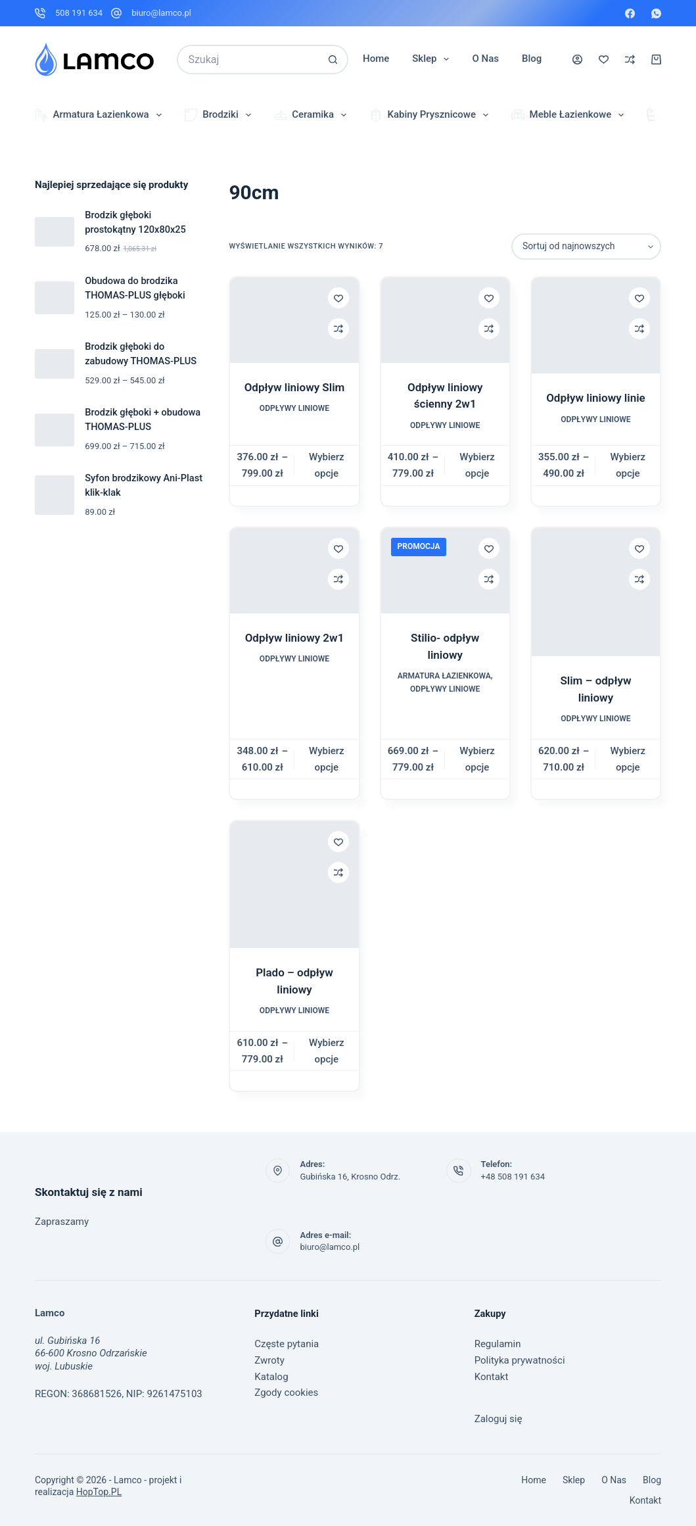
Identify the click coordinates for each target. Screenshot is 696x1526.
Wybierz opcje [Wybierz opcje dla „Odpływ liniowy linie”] (627, 465)
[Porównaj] (630, 59)
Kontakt (492, 1377)
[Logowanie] (577, 59)
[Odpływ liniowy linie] (596, 325)
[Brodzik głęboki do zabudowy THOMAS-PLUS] (54, 364)
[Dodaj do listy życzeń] (338, 297)
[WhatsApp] (656, 13)
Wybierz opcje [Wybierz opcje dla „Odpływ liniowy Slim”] (326, 465)
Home (376, 58)
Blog (532, 58)
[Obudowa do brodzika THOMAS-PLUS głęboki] (54, 297)
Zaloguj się (498, 1419)
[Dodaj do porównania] (338, 328)
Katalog (271, 1377)
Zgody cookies (286, 1392)
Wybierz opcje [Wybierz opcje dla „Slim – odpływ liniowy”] (627, 759)
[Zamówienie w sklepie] (586, 246)
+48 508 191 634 (513, 1176)
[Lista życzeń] (604, 59)
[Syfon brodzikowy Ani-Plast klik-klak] (54, 495)
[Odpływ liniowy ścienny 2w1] (445, 320)
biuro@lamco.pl (161, 13)
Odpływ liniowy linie (595, 397)
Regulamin (498, 1344)
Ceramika (313, 115)
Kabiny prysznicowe (431, 115)
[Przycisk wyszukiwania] (333, 59)
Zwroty (269, 1360)
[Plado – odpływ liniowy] (294, 884)
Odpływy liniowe (294, 408)
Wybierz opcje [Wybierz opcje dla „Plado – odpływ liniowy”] (326, 1051)
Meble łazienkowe (570, 115)
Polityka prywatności (520, 1360)
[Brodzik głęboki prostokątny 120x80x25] (54, 232)
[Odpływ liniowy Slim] (294, 320)
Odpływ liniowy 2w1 (294, 637)
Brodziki (220, 115)
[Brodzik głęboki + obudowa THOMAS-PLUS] (54, 430)
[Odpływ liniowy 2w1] (294, 570)
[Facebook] (630, 13)
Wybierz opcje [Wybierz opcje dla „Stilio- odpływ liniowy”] (477, 759)
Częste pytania (286, 1344)
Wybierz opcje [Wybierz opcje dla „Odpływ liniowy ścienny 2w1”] (477, 465)
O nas (485, 58)
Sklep (433, 59)
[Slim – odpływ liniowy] (596, 592)
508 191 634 (79, 13)
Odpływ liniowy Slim (294, 387)
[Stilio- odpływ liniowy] (445, 570)
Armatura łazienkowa (101, 115)
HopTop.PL (99, 1492)
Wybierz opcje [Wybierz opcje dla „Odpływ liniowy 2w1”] (326, 759)
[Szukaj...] (247, 59)
